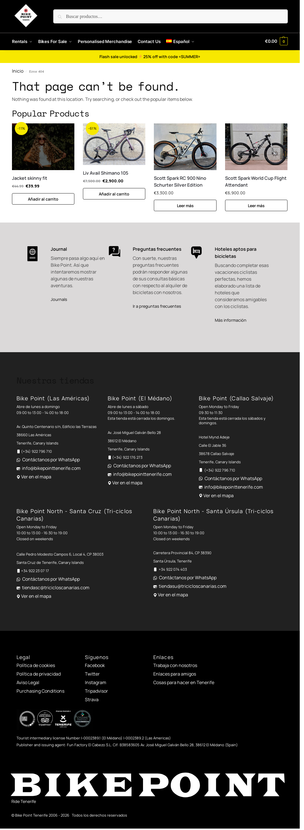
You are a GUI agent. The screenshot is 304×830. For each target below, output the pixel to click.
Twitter (92, 674)
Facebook (95, 665)
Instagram (95, 682)
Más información (230, 320)
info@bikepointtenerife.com (51, 468)
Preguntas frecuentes (157, 249)
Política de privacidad (39, 674)
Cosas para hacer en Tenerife (183, 682)
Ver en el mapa (36, 477)
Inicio (17, 71)
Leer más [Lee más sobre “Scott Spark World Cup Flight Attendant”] (256, 205)
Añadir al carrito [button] (43, 199)
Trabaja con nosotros (175, 665)
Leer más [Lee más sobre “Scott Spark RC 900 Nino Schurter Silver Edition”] (185, 205)
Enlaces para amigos (174, 674)
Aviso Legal (28, 682)
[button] (276, 41)
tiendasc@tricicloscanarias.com (55, 587)
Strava (92, 699)
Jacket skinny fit (29, 178)
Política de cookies (36, 665)
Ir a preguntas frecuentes (157, 306)
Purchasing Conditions (40, 691)
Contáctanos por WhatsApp (51, 459)
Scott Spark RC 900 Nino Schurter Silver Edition (180, 181)
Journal (59, 249)
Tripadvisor (96, 691)
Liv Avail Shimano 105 (105, 173)
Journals (59, 299)
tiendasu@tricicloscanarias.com (193, 586)
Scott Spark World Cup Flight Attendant (256, 181)
